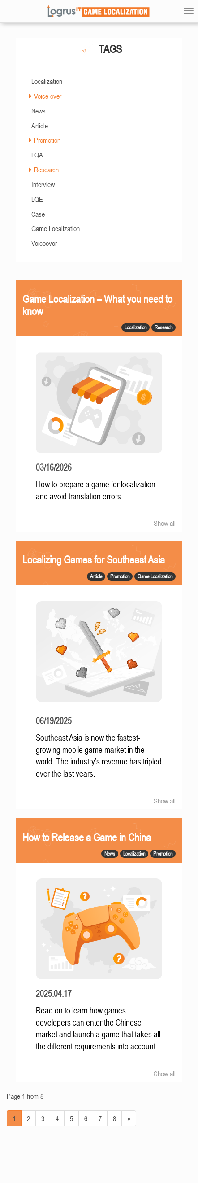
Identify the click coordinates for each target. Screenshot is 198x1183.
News (38, 111)
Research (46, 170)
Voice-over (47, 96)
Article (39, 126)
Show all (165, 523)
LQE (37, 199)
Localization (46, 81)
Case (38, 214)
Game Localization (55, 228)
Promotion (47, 140)
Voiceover (44, 243)
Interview (43, 184)
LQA (37, 155)
